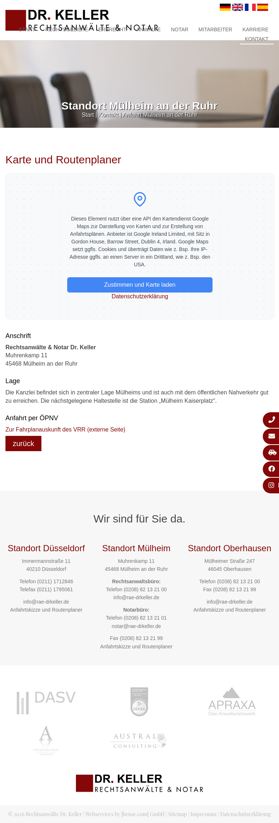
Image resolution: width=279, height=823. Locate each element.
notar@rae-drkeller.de (136, 626)
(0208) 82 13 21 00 (145, 589)
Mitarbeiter (215, 29)
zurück (23, 444)
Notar (179, 29)
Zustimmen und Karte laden (140, 285)
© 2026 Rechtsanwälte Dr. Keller (45, 814)
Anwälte (149, 29)
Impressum (204, 814)
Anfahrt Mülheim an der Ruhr (160, 115)
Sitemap (177, 814)
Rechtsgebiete (66, 29)
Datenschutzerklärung (140, 296)
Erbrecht (112, 29)
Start (27, 29)
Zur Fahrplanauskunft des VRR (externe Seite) (65, 429)
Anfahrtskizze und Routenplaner (46, 610)
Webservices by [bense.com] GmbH (125, 814)
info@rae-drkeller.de (46, 602)
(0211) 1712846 (55, 581)
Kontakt (256, 39)
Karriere (255, 29)
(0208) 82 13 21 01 (145, 618)
